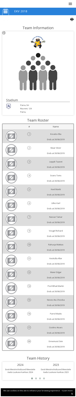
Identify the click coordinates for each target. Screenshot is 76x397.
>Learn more (67, 390)
